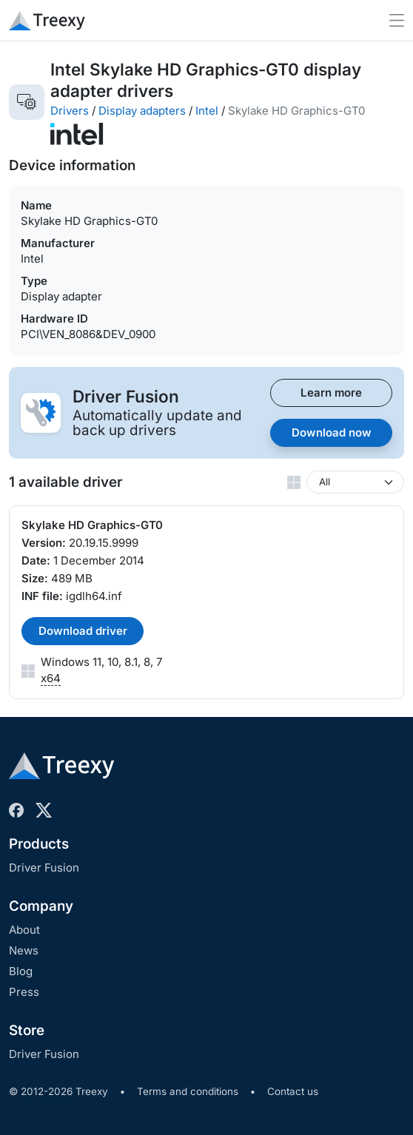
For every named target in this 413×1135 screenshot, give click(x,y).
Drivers (69, 111)
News (23, 950)
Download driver (82, 631)
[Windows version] (355, 482)
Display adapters (142, 111)
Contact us (292, 1091)
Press (24, 992)
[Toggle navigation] (396, 20)
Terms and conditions (187, 1091)
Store (26, 1030)
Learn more (331, 392)
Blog (21, 971)
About (24, 930)
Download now (332, 432)
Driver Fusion (44, 867)
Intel (206, 111)
